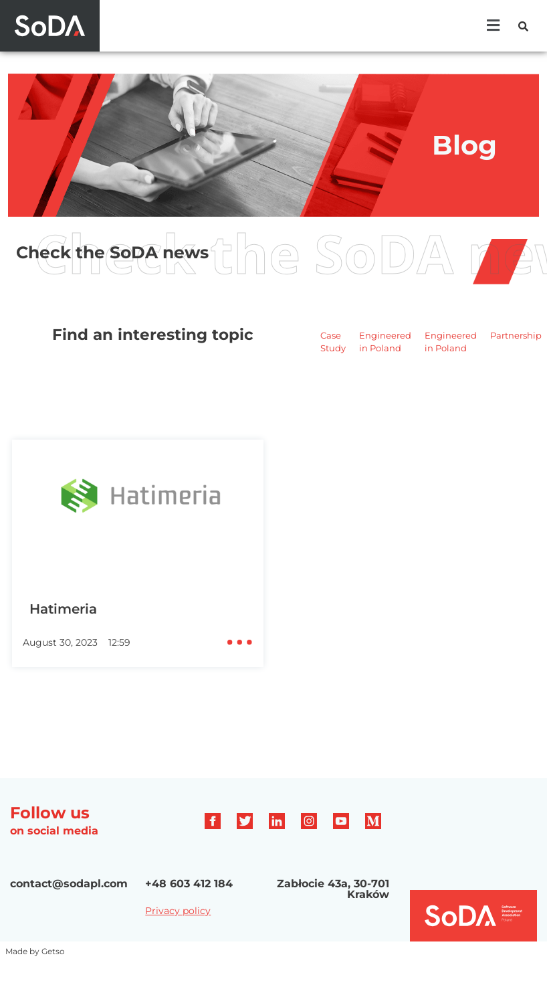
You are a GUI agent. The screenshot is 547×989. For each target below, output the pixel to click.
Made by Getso (35, 951)
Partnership (516, 335)
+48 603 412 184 (189, 883)
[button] (492, 25)
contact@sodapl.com (69, 883)
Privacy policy (178, 911)
